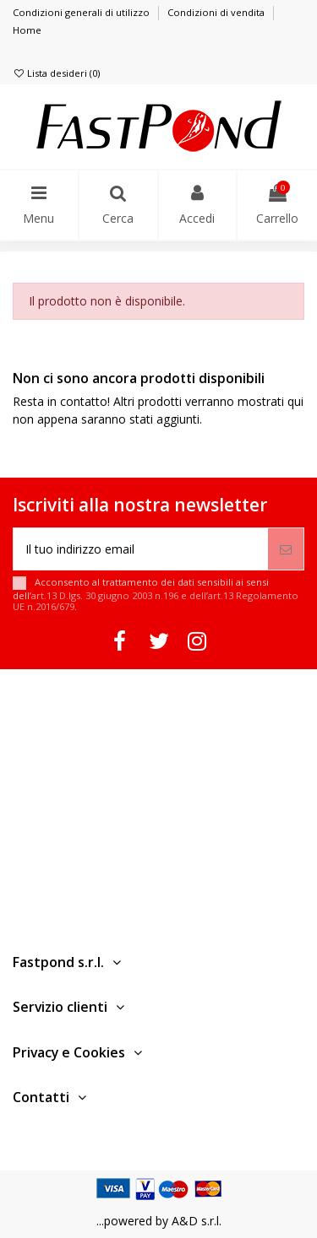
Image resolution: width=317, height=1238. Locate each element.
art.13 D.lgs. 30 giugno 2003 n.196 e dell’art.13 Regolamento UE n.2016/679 (155, 601)
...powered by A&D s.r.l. (158, 1221)
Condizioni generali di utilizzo (82, 12)
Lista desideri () (56, 73)
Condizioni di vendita (217, 12)
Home (27, 30)
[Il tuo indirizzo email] (141, 549)
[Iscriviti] (285, 549)
